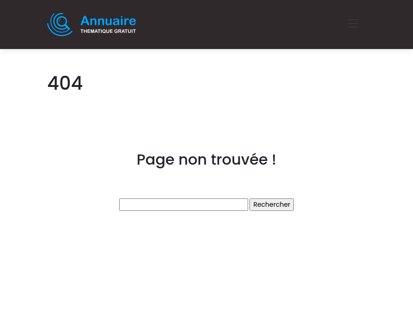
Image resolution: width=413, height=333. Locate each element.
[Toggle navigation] (353, 24)
